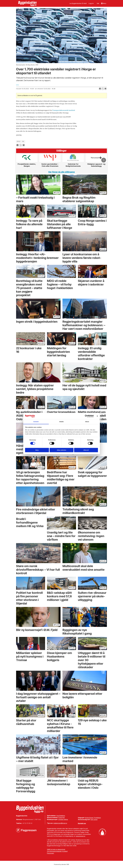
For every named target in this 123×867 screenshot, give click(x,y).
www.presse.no (80, 836)
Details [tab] (61, 421)
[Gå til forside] (28, 3)
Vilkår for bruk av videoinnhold (56, 849)
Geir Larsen (94, 819)
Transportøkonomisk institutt (63, 110)
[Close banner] (97, 416)
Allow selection (61, 450)
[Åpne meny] (104, 3)
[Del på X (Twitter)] (102, 88)
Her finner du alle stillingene (61, 172)
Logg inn (91, 3)
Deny (37, 450)
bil (23, 141)
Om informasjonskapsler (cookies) (57, 851)
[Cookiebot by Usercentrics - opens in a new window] (86, 416)
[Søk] (98, 3)
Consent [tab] (36, 421)
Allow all (86, 450)
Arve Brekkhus (60, 815)
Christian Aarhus (63, 819)
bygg (18, 141)
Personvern (50, 853)
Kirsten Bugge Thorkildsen (93, 818)
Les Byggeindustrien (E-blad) (78, 3)
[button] (103, 160)
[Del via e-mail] (105, 88)
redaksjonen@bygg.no (60, 823)
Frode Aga (61, 817)
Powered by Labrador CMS (61, 864)
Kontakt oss (82, 823)
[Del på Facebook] (100, 88)
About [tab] (87, 421)
